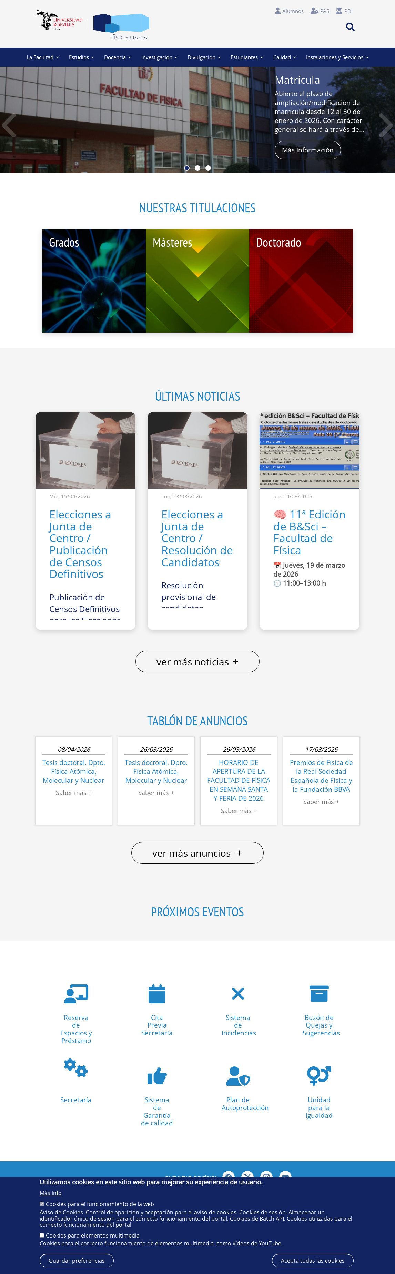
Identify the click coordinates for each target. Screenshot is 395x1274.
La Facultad (42, 57)
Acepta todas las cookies (313, 1260)
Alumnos (293, 11)
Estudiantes (247, 57)
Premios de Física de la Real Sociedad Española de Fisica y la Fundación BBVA (321, 775)
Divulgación (204, 57)
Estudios (81, 57)
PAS (324, 11)
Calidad (284, 57)
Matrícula (297, 80)
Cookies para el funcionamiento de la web (100, 1204)
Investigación (159, 57)
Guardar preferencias (77, 1260)
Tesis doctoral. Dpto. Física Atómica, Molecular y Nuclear (73, 771)
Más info (51, 1193)
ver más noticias (197, 661)
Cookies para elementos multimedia (93, 1235)
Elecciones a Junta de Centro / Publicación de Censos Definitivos (80, 544)
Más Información (308, 150)
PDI (348, 11)
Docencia (117, 57)
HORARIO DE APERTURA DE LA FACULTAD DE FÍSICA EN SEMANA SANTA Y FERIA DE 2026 (238, 780)
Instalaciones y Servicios (337, 57)
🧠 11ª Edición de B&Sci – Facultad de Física (309, 532)
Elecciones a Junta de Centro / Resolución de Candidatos (197, 538)
